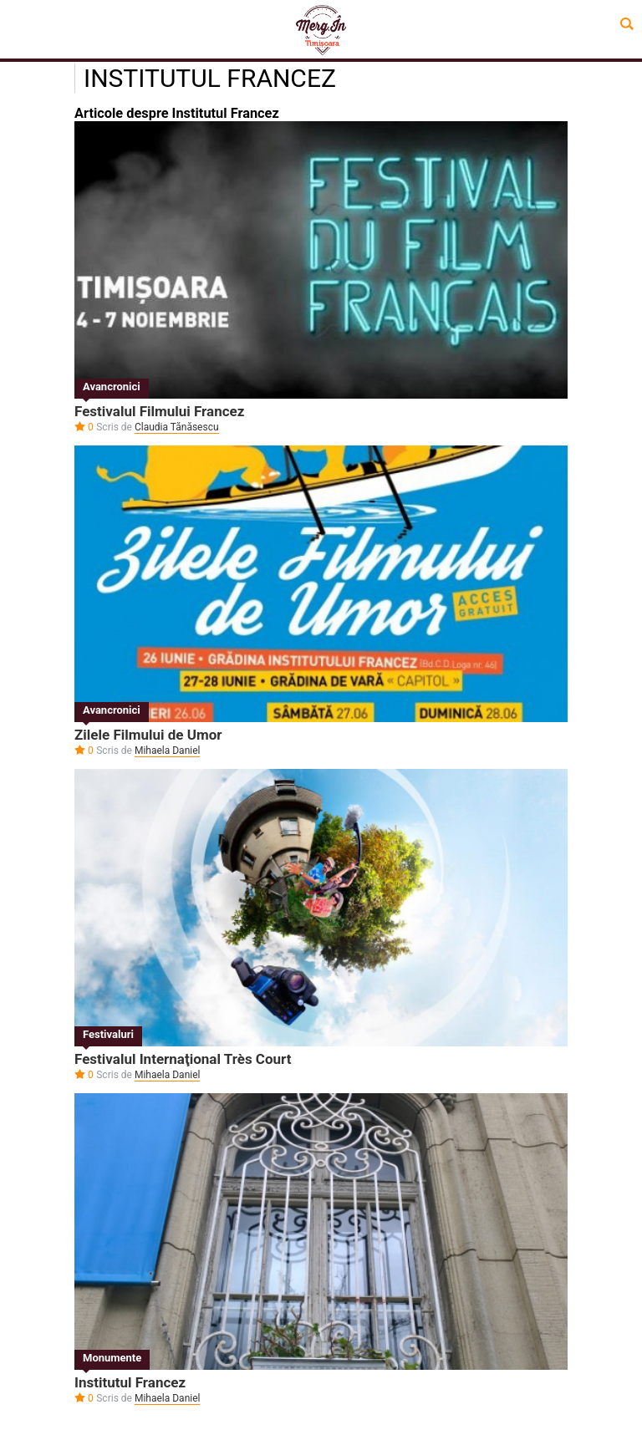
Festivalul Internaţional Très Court (183, 1059)
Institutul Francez (130, 1382)
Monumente (112, 1357)
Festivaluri (108, 1034)
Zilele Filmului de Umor (148, 734)
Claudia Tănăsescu (177, 427)
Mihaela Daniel (168, 750)
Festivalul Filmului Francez (159, 411)
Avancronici (111, 386)
